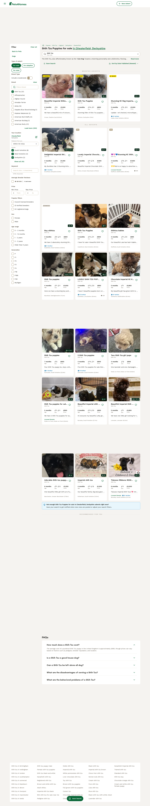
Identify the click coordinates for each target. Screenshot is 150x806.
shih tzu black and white (46, 773)
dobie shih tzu (68, 766)
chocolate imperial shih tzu (73, 795)
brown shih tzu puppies (71, 784)
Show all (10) (19, 161)
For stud (16, 70)
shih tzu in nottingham (19, 770)
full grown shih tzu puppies (73, 788)
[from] (19, 193)
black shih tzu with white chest (100, 795)
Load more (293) (31, 128)
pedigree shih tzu (43, 798)
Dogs (14, 56)
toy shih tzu (67, 780)
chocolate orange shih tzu (123, 780)
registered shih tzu (44, 780)
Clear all (34, 47)
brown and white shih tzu (46, 784)
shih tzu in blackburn (19, 784)
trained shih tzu (120, 770)
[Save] (69, 102)
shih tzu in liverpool (18, 791)
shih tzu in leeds (17, 798)
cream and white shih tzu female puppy (123, 785)
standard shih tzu (120, 773)
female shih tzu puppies (46, 770)
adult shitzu (41, 788)
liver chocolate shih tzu (71, 777)
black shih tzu (94, 766)
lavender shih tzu (95, 798)
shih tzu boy (119, 777)
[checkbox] (13, 92)
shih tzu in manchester (19, 795)
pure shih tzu (93, 784)
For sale (16, 65)
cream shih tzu (94, 780)
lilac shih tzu (93, 788)
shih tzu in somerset (19, 780)
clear (35, 82)
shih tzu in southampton (20, 777)
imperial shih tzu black (45, 791)
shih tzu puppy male (44, 766)
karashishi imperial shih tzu (124, 766)
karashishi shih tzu (44, 777)
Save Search (49, 63)
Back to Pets (16, 51)
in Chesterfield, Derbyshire (89, 48)
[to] (33, 193)
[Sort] (123, 63)
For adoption (28, 65)
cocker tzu (67, 791)
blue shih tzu (93, 791)
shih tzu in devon (17, 788)
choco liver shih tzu (96, 773)
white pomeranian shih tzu (72, 773)
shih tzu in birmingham (19, 766)
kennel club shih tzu (96, 777)
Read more (135, 59)
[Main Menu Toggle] (5, 4)
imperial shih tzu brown (97, 770)
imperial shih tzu (69, 770)
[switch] (30, 78)
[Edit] (36, 137)
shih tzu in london (18, 773)
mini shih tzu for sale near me (48, 795)
